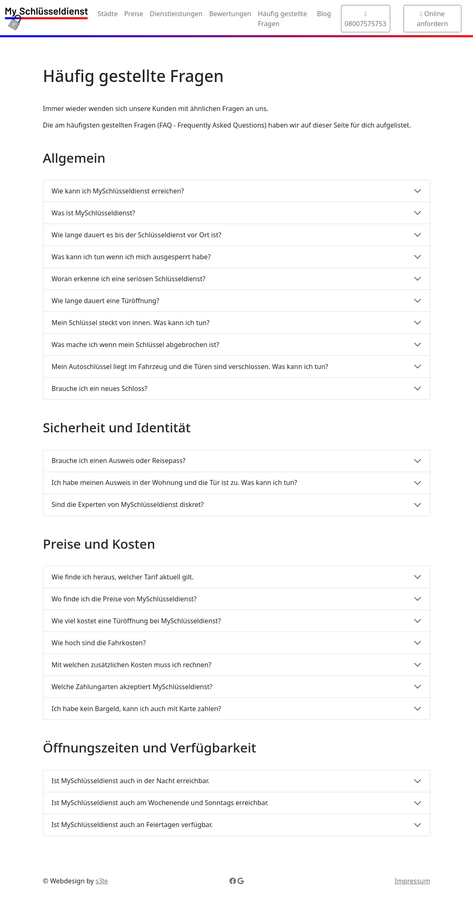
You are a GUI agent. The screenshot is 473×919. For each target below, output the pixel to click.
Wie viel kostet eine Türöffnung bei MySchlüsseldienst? (136, 620)
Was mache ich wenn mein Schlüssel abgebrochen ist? (135, 344)
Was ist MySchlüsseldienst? (93, 212)
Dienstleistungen (176, 13)
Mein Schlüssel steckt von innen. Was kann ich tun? (131, 322)
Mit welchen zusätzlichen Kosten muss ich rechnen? (131, 664)
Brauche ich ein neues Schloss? (99, 388)
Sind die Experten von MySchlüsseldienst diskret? (128, 504)
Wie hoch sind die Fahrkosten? (99, 642)
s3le (102, 880)
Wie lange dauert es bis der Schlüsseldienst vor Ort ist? (136, 234)
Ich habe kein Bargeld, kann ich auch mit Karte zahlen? (136, 708)
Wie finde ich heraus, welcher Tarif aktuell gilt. (123, 576)
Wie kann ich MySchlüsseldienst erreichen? (118, 190)
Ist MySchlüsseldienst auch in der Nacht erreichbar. (131, 780)
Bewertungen (230, 13)
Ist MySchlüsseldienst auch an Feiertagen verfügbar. (132, 824)
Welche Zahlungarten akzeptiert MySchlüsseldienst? (132, 686)
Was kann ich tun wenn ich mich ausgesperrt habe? (131, 256)
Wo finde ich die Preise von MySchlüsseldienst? (124, 598)
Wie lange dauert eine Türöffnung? (105, 300)
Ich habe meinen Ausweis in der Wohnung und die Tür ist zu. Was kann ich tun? (174, 482)
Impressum (412, 880)
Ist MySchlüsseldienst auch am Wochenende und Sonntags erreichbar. (160, 802)
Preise (133, 13)
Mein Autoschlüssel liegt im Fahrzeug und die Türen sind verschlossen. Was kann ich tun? (190, 366)
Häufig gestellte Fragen (282, 18)
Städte (108, 13)
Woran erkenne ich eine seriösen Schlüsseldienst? (129, 278)
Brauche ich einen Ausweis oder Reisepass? (119, 460)
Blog (324, 13)
